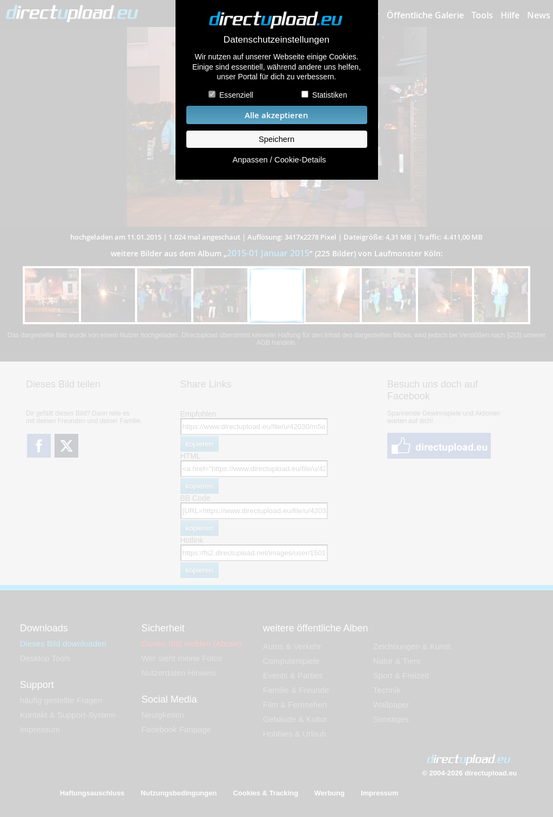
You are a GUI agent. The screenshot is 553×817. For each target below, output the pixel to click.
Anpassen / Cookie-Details (279, 159)
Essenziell (236, 95)
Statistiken (329, 95)
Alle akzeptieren (276, 115)
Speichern (276, 139)
